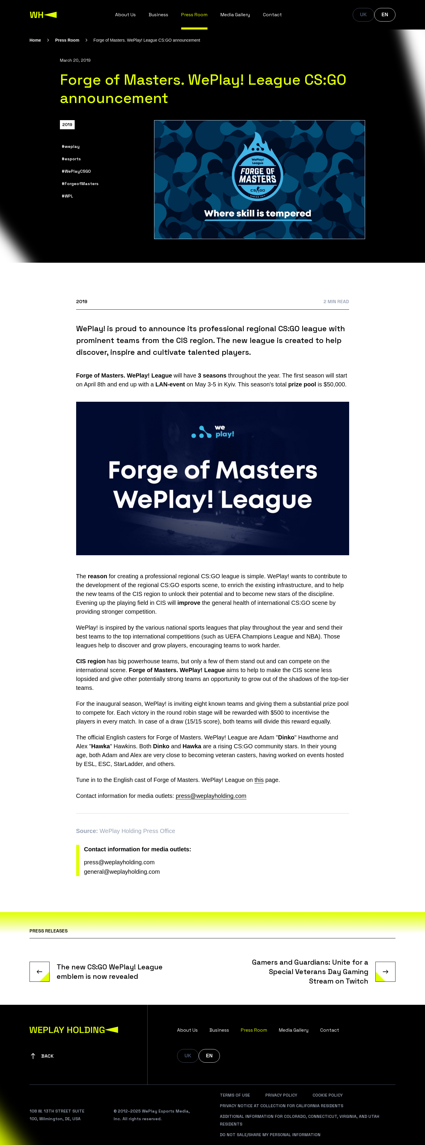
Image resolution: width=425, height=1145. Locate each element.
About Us (125, 15)
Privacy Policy (281, 1095)
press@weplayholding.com (211, 796)
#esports (71, 158)
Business (158, 15)
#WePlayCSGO (76, 171)
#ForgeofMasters (80, 183)
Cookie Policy (328, 1095)
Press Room (194, 15)
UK (363, 14)
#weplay (71, 146)
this (259, 780)
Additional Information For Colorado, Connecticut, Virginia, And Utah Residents (299, 1120)
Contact (272, 15)
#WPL (67, 196)
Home (35, 40)
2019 (67, 124)
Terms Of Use (235, 1095)
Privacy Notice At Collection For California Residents (281, 1105)
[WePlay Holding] (43, 15)
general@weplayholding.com (122, 871)
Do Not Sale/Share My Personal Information (270, 1134)
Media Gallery (235, 15)
